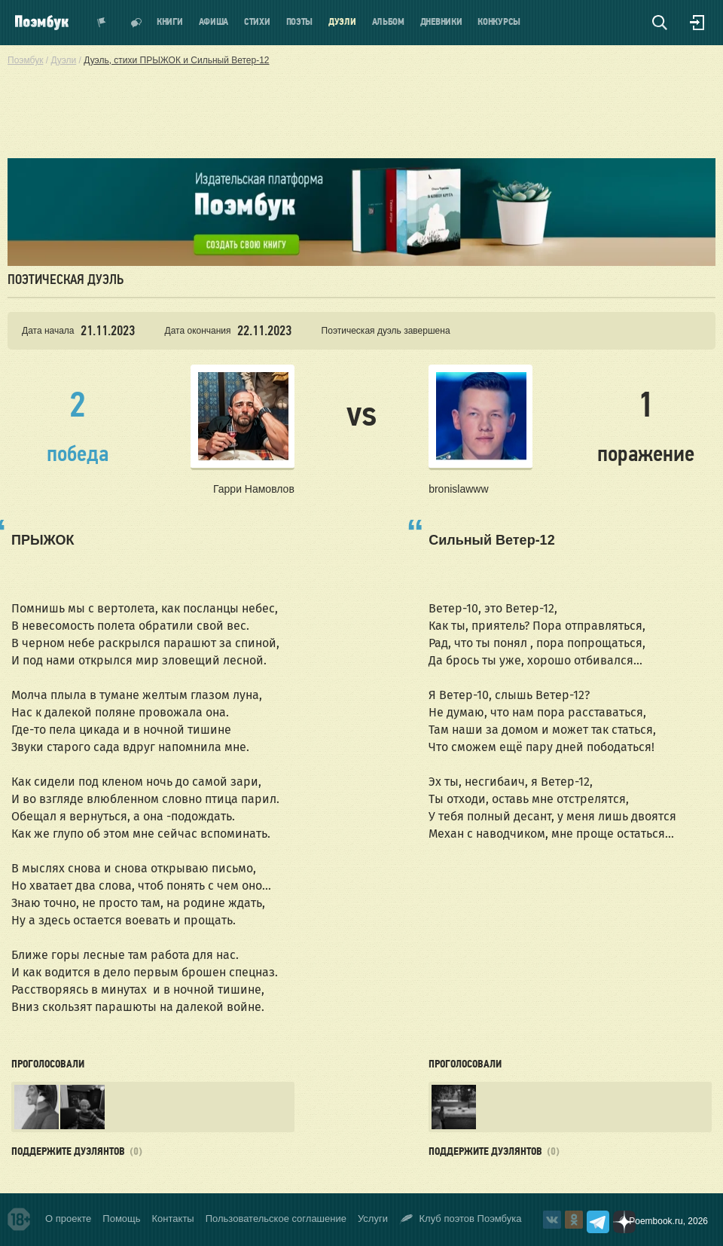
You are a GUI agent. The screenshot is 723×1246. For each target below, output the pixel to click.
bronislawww (458, 489)
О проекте (68, 1218)
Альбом (388, 22)
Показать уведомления (102, 23)
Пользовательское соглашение (276, 1218)
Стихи (257, 22)
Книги (170, 22)
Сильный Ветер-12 (491, 540)
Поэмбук (25, 60)
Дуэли (342, 22)
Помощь (121, 1218)
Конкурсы (498, 22)
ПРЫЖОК (43, 540)
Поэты (299, 22)
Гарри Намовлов (253, 489)
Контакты (173, 1218)
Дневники (441, 22)
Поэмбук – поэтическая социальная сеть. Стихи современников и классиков (42, 22)
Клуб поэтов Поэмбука (460, 1219)
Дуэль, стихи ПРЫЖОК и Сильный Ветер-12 (176, 60)
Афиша (214, 22)
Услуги (373, 1218)
